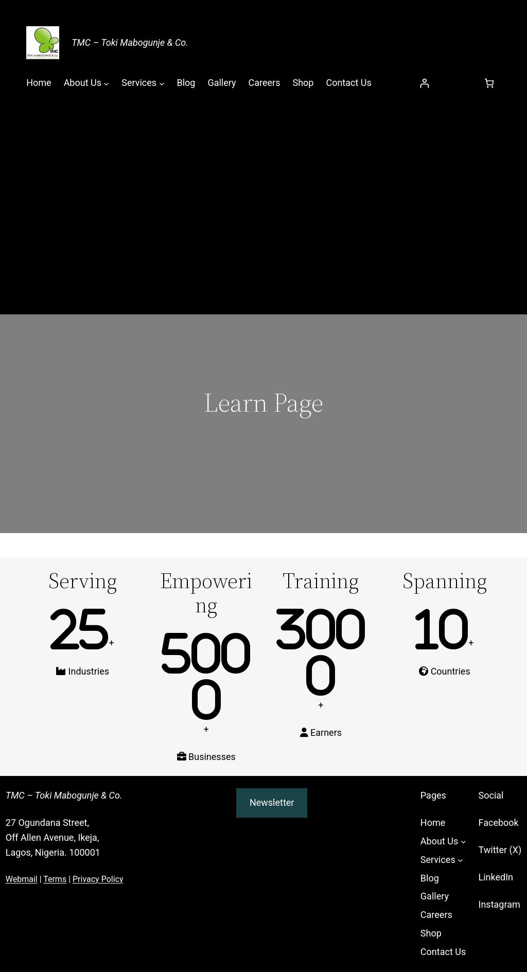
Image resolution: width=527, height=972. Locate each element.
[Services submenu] (162, 83)
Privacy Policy (98, 879)
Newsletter (272, 802)
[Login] (424, 83)
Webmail (22, 879)
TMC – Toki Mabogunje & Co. (130, 42)
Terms (54, 879)
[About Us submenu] (106, 83)
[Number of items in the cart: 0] (489, 83)
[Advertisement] (263, 184)
